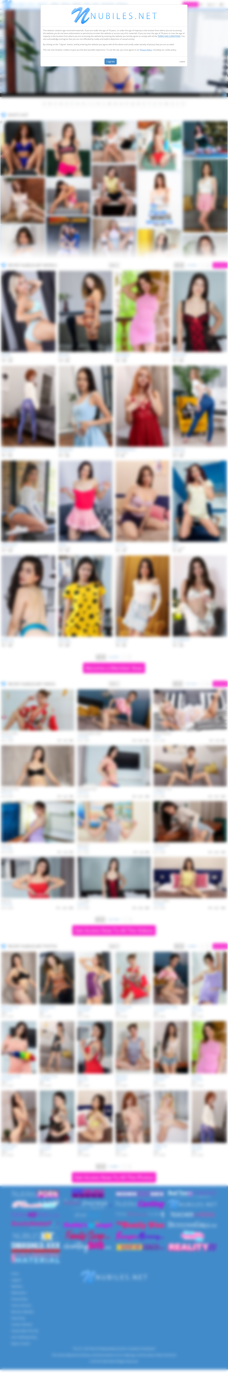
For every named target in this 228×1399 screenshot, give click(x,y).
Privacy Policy (146, 49)
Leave (182, 61)
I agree (111, 61)
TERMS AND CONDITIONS (169, 36)
